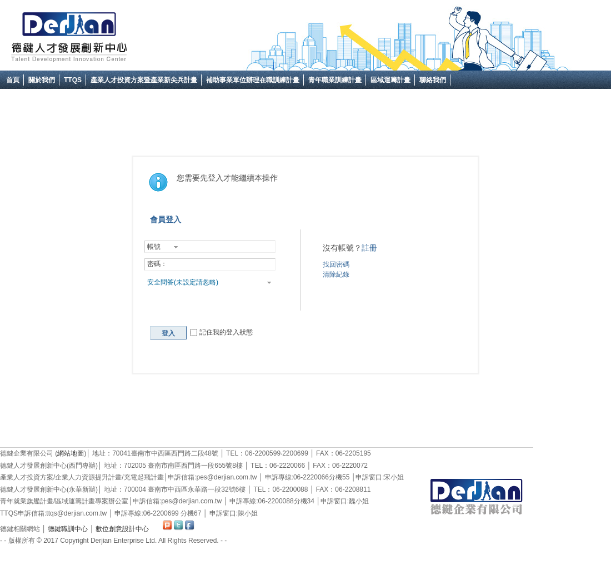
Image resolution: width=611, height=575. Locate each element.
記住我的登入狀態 (221, 332)
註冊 (369, 247)
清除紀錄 (336, 274)
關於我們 (41, 80)
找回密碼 (336, 264)
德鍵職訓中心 (68, 529)
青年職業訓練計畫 (335, 80)
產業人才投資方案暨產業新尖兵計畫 (144, 80)
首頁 (12, 80)
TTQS (73, 80)
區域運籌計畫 (390, 80)
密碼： (157, 264)
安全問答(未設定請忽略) (182, 282)
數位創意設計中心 (122, 529)
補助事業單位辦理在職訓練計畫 (252, 80)
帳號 (154, 247)
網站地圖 (70, 453)
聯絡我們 (432, 80)
